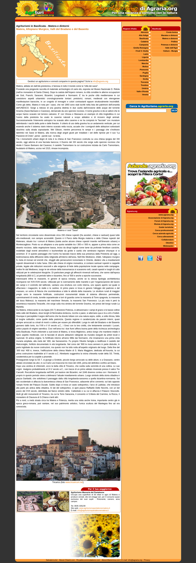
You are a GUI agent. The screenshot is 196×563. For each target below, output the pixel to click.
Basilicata (143, 38)
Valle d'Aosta (142, 91)
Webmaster (168, 246)
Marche (145, 63)
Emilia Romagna (141, 48)
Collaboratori (167, 240)
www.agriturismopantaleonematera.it (94, 508)
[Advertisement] (94, 55)
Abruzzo (144, 32)
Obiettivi (169, 243)
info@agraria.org (100, 81)
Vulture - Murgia (170, 51)
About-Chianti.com (67, 560)
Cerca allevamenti (165, 237)
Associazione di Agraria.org (160, 218)
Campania (143, 45)
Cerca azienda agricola (163, 233)
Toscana (144, 82)
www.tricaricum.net (74, 482)
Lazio (145, 54)
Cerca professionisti (164, 230)
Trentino (144, 85)
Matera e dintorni (170, 38)
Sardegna (144, 76)
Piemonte (144, 70)
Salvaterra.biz (51, 560)
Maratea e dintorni (169, 35)
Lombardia (143, 60)
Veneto (145, 95)
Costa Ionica (171, 32)
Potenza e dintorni (169, 45)
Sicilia (145, 79)
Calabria (144, 42)
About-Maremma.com (111, 560)
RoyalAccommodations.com (88, 560)
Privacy (147, 560)
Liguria (145, 57)
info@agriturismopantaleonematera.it (93, 510)
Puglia (145, 73)
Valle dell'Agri (171, 48)
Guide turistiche (166, 227)
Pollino (174, 42)
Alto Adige (143, 35)
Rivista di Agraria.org (163, 224)
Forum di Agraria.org (163, 221)
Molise (145, 66)
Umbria (145, 88)
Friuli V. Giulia (142, 51)
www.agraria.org (165, 215)
